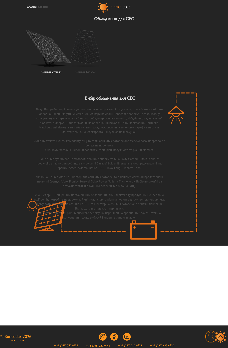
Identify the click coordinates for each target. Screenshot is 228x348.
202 (26, 336)
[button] (211, 336)
